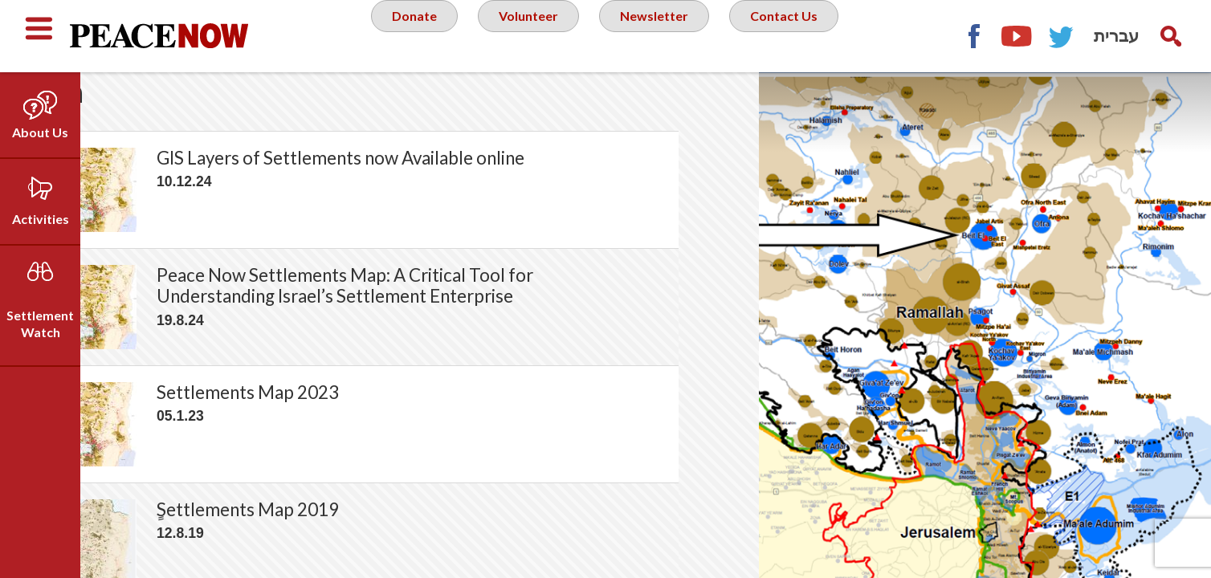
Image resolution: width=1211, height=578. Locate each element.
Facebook (973, 36)
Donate (409, 35)
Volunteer (528, 35)
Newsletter (661, 35)
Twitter (1062, 36)
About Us (40, 132)
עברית (1116, 35)
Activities (40, 218)
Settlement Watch (40, 323)
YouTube (1017, 36)
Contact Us (798, 35)
